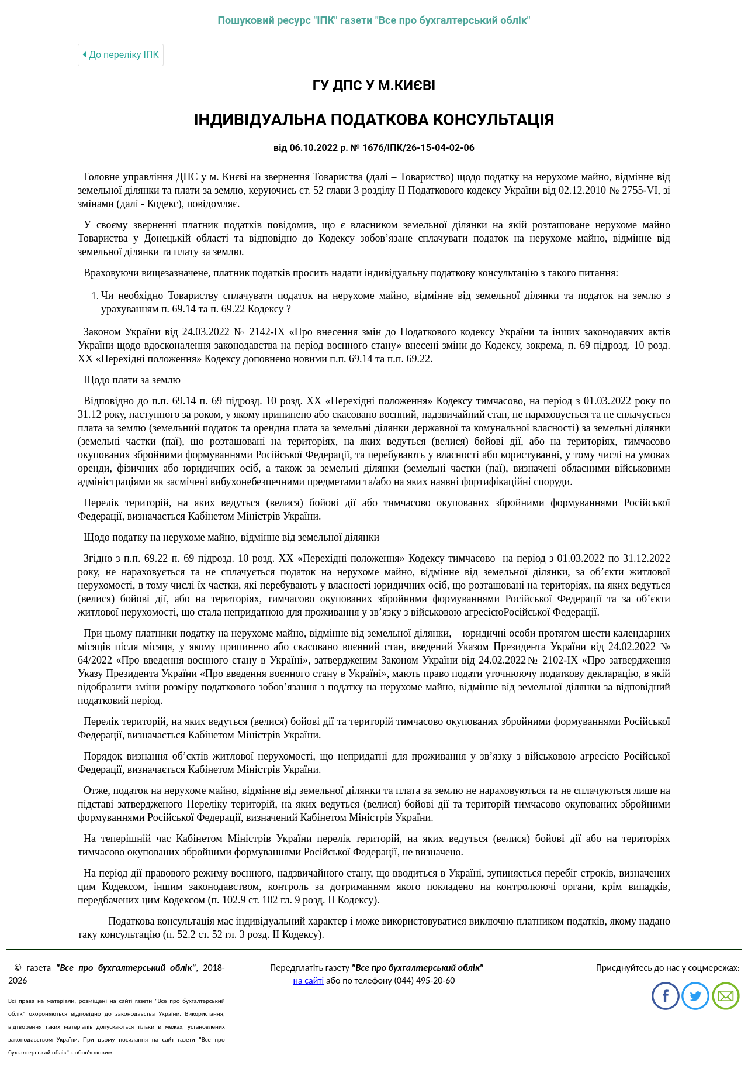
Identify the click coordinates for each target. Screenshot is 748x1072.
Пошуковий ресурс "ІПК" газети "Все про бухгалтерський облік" (373, 20)
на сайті (308, 980)
